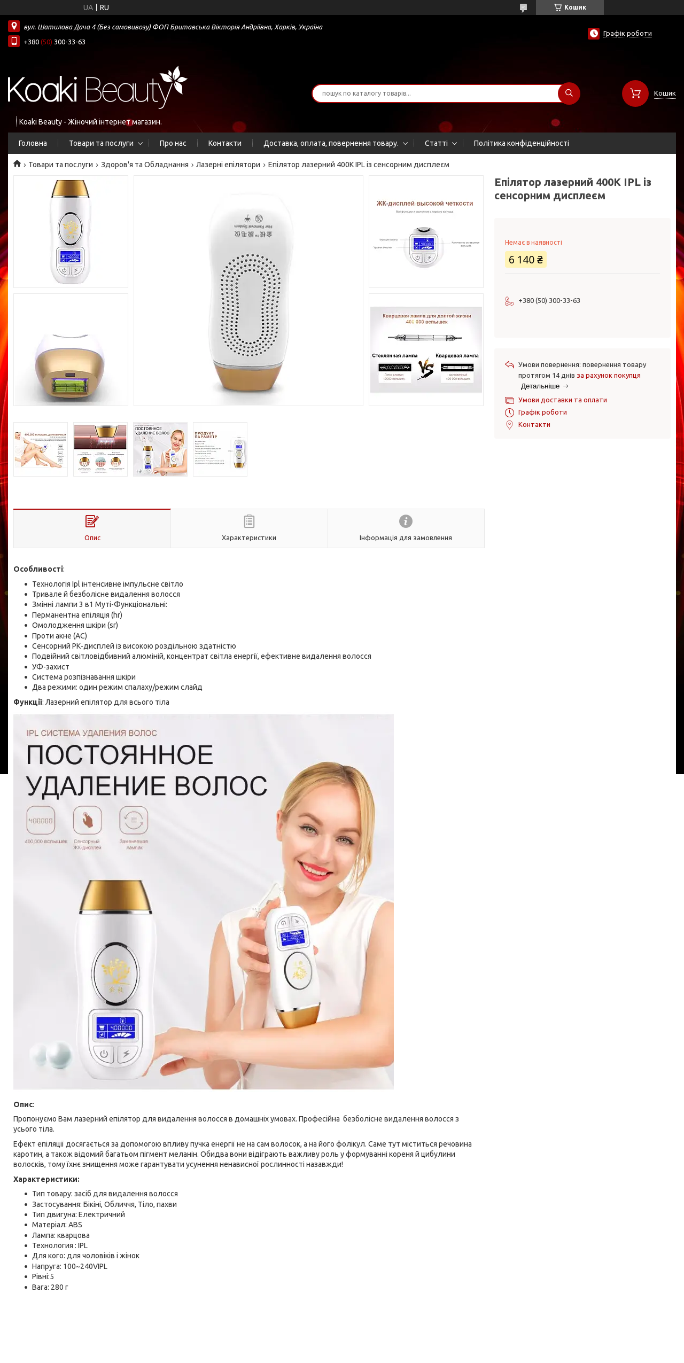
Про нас (173, 143)
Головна (33, 143)
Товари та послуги (101, 143)
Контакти (225, 143)
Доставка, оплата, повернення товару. (331, 143)
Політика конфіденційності (521, 143)
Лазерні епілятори (228, 164)
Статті (436, 143)
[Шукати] (569, 93)
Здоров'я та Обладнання (145, 164)
